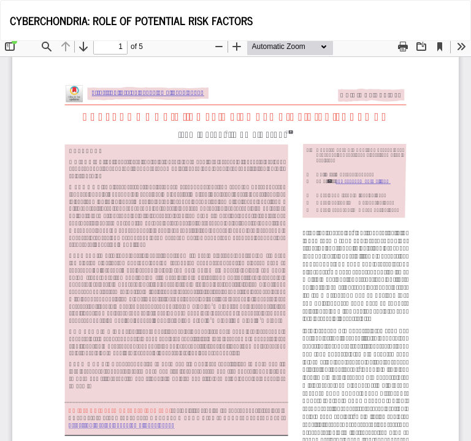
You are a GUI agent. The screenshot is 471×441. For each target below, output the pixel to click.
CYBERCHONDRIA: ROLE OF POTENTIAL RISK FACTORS (131, 20)
